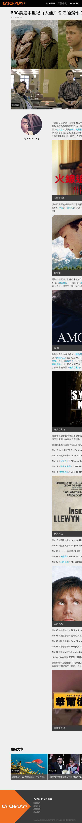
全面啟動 (63, 282)
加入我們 (37, 812)
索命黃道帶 (65, 466)
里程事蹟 (37, 806)
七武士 (59, 129)
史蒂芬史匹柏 (75, 129)
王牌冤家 (64, 562)
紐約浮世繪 (74, 367)
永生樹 (63, 556)
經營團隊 (37, 809)
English (50, 3)
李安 (61, 207)
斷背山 (70, 207)
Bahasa (74, 3)
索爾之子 (69, 361)
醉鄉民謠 (60, 357)
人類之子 (64, 461)
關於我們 (37, 803)
